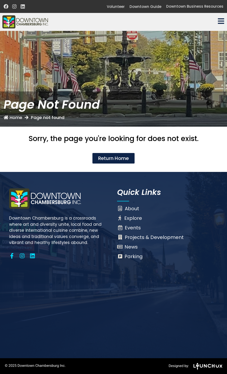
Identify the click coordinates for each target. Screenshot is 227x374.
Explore (130, 218)
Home (13, 117)
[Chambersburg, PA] (113, 308)
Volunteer (116, 6)
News (127, 247)
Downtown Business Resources (194, 6)
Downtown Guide (145, 6)
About (128, 208)
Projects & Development (151, 237)
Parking (130, 256)
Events (129, 227)
